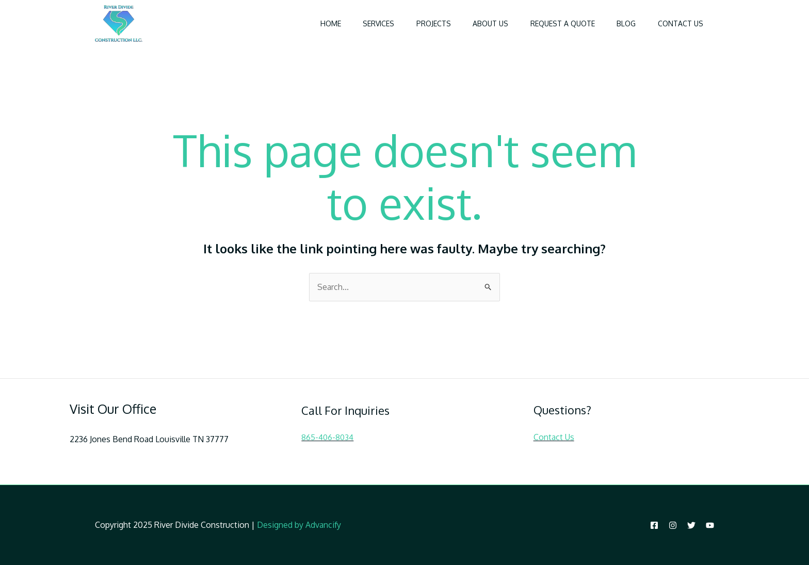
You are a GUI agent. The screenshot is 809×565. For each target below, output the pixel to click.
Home (305, 23)
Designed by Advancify (299, 525)
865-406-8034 (327, 437)
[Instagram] (673, 525)
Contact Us (678, 23)
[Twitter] (691, 525)
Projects (416, 23)
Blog (620, 23)
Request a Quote (553, 23)
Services (357, 23)
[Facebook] (654, 525)
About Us (477, 23)
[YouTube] (710, 525)
